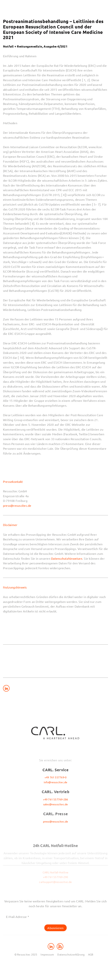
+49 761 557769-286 (55, 799)
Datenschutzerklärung (71, 954)
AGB (90, 954)
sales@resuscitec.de (55, 804)
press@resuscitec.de (17, 505)
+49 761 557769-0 (55, 777)
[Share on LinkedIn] (6, 688)
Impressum (47, 954)
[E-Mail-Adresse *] (55, 916)
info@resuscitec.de (55, 782)
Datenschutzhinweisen (66, 558)
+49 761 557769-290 (55, 877)
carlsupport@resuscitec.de (55, 881)
